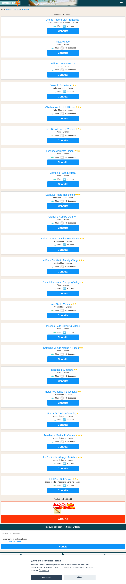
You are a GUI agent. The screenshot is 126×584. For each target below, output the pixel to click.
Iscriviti (62, 546)
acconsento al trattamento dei (14, 540)
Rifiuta (79, 577)
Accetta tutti (46, 577)
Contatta (63, 31)
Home (8, 10)
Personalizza (44, 570)
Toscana (16, 10)
